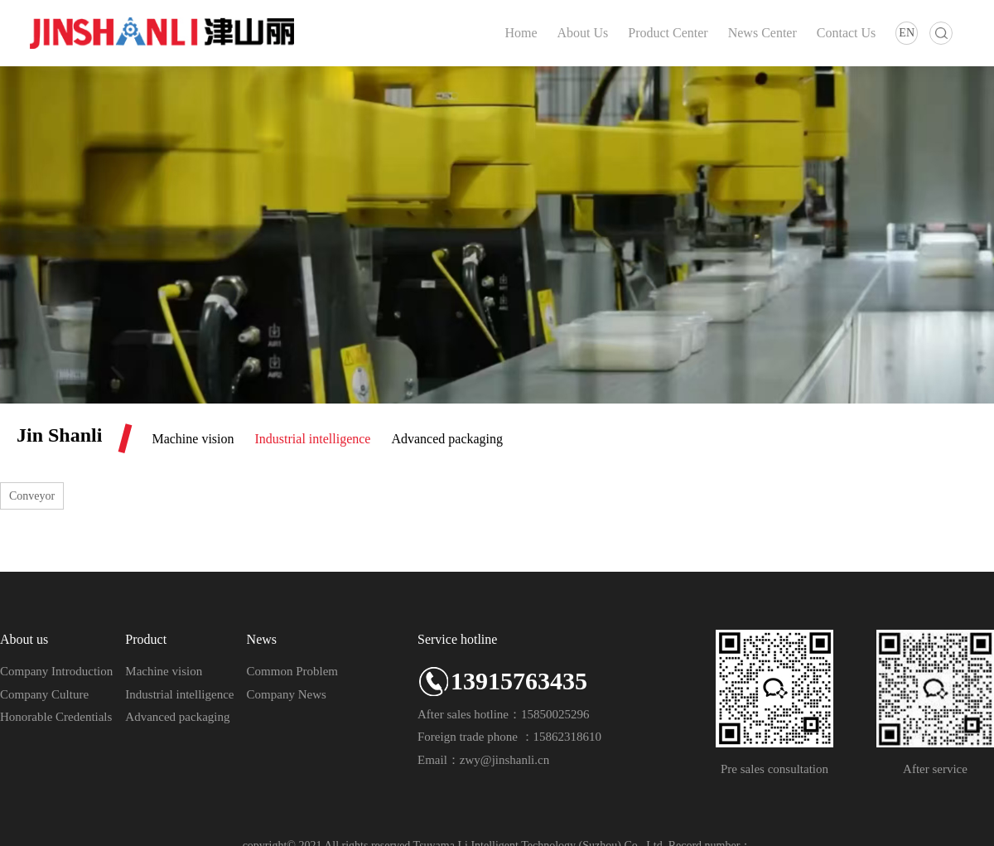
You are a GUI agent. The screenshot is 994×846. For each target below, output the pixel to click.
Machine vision (193, 439)
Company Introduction (56, 671)
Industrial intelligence (313, 439)
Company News (286, 694)
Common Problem (292, 671)
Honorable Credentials (56, 716)
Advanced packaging (447, 439)
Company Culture (44, 694)
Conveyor (32, 496)
